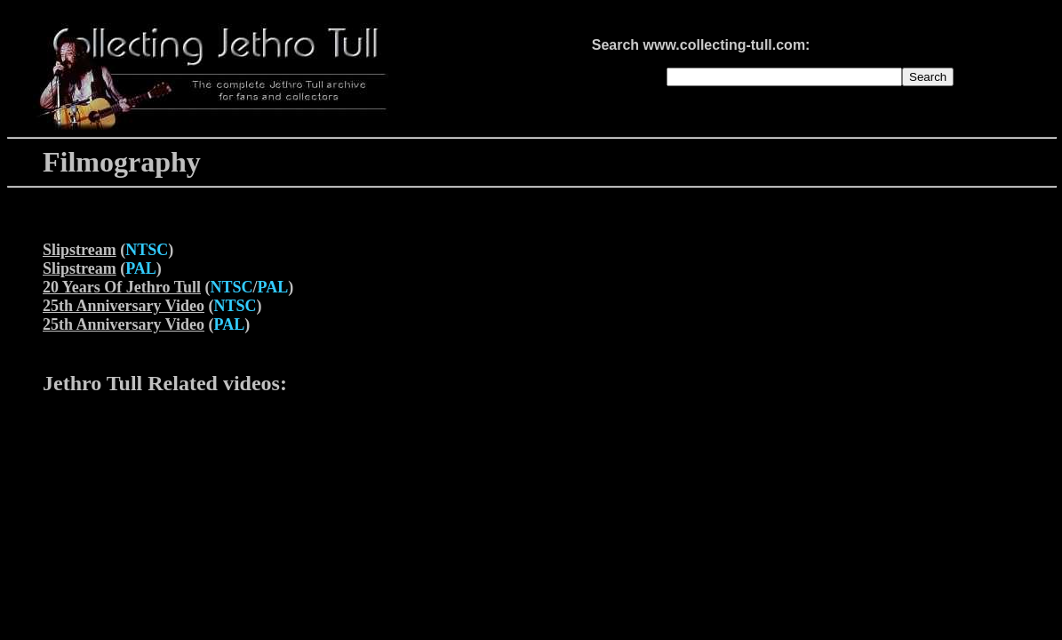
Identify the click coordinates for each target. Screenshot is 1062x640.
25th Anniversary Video (123, 306)
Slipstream (79, 250)
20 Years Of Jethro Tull (122, 287)
